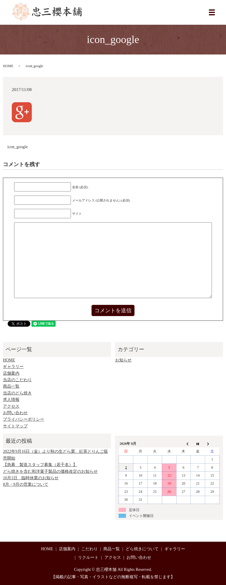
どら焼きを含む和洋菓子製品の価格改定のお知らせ (50, 471)
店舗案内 (11, 373)
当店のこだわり (17, 380)
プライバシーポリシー (23, 419)
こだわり (89, 549)
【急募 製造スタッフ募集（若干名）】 (40, 464)
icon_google (17, 147)
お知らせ (123, 360)
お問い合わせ (15, 413)
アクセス (11, 406)
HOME (8, 66)
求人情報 (11, 399)
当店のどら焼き (17, 393)
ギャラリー (13, 366)
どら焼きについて (142, 549)
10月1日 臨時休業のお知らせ (31, 478)
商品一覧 (11, 386)
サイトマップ (15, 426)
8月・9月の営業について (25, 484)
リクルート (88, 557)
